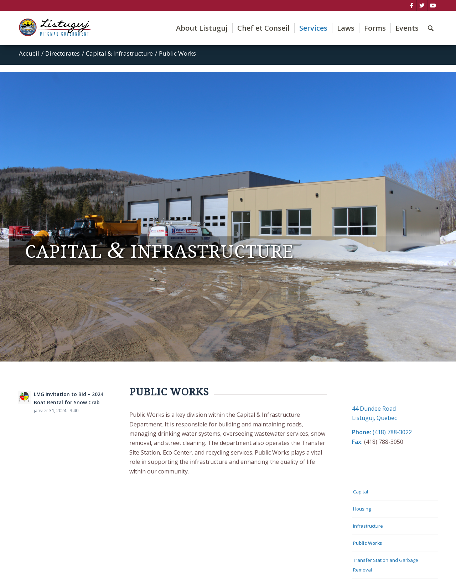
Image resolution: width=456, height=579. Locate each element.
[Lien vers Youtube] (433, 5)
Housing (362, 509)
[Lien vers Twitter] (422, 5)
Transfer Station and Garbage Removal (385, 565)
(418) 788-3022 (392, 432)
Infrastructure (368, 526)
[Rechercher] (430, 28)
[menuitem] (201, 28)
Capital (360, 491)
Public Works (367, 543)
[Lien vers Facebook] (411, 5)
